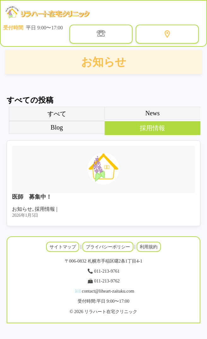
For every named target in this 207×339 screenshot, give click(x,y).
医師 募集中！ (32, 197)
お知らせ (22, 209)
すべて (56, 113)
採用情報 (152, 127)
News (152, 113)
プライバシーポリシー (108, 246)
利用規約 (148, 246)
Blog (56, 127)
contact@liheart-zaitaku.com (108, 291)
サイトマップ (63, 246)
